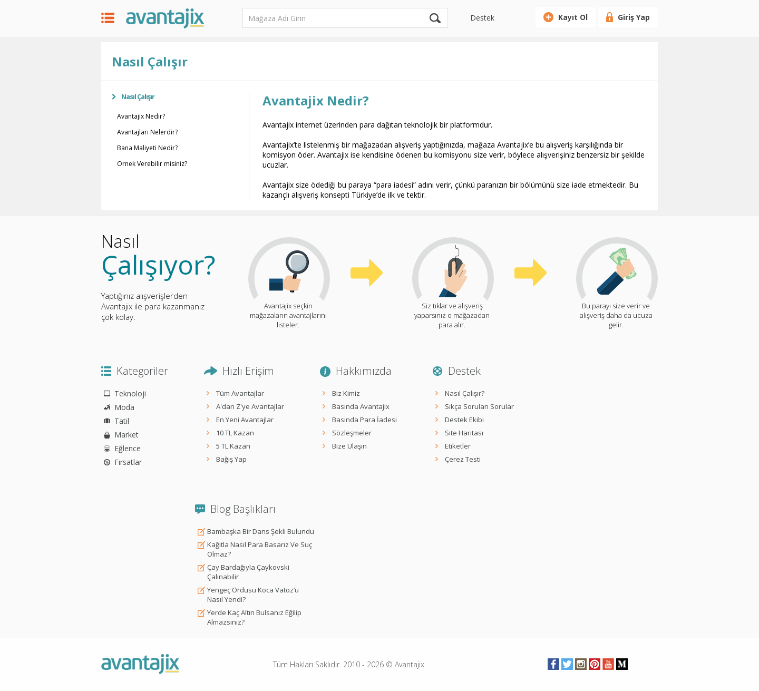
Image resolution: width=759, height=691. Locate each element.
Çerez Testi (463, 459)
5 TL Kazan (233, 446)
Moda (124, 407)
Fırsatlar (128, 462)
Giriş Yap (634, 17)
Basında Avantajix (361, 406)
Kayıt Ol (573, 17)
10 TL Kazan (235, 432)
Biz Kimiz (346, 393)
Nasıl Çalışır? (464, 393)
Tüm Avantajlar (240, 393)
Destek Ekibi (464, 419)
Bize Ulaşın (349, 446)
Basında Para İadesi (364, 419)
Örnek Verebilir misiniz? (152, 163)
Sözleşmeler (352, 432)
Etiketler (458, 446)
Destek (482, 18)
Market (126, 435)
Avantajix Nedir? (141, 116)
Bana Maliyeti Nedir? (147, 147)
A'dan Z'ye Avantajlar (250, 406)
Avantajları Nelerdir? (147, 132)
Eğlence (127, 448)
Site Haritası (464, 432)
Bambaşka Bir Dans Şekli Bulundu (260, 531)
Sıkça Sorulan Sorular (479, 406)
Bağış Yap (231, 459)
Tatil (121, 421)
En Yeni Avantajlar (245, 419)
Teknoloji (130, 393)
